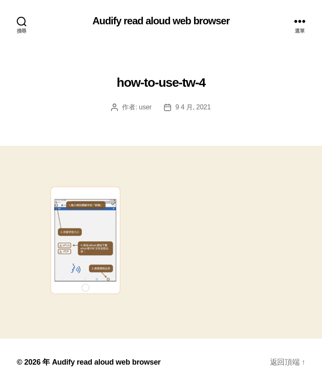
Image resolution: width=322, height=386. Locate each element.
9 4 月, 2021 (192, 107)
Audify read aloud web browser (160, 21)
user (145, 107)
